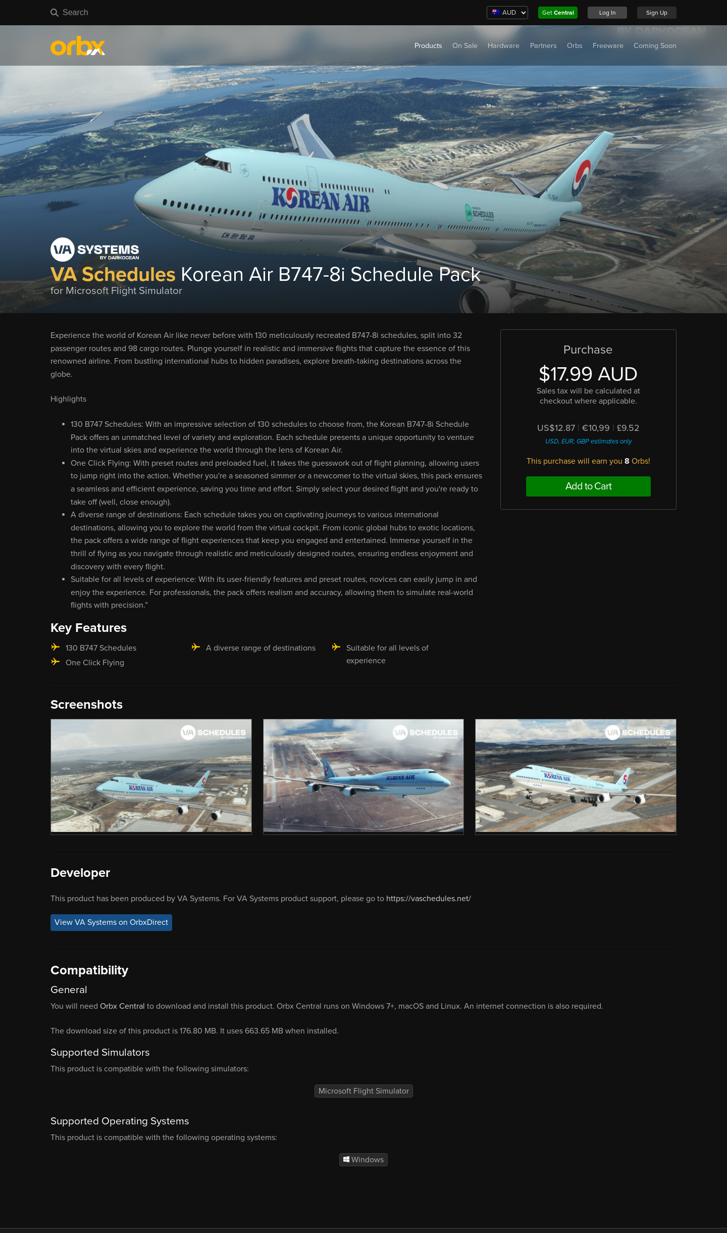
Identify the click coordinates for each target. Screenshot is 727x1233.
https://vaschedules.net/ (428, 899)
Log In (607, 12)
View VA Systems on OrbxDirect (111, 922)
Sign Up (656, 12)
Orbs (575, 45)
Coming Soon (655, 45)
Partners (543, 45)
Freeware (608, 45)
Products (428, 45)
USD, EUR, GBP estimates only (588, 441)
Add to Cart (588, 486)
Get (558, 12)
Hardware (504, 45)
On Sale (465, 45)
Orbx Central (122, 1006)
